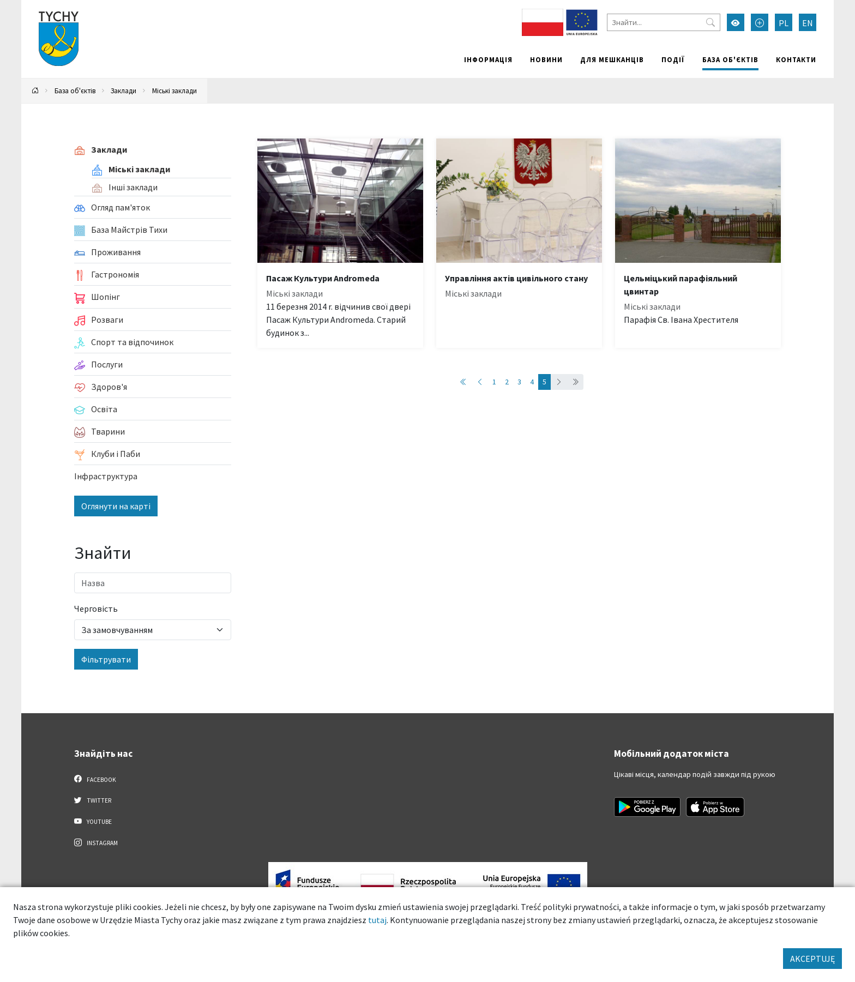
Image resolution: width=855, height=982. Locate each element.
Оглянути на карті (115, 506)
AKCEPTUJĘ (812, 958)
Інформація (488, 59)
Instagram (96, 842)
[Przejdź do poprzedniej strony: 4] (480, 382)
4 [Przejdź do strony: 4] (532, 382)
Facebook (95, 779)
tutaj (377, 919)
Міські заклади (174, 90)
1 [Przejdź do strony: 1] (494, 382)
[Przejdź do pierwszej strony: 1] (463, 382)
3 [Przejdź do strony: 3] (519, 382)
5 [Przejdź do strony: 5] (544, 382)
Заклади (123, 90)
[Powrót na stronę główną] (35, 91)
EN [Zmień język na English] (807, 22)
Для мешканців (612, 59)
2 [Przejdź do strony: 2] (507, 382)
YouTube (93, 821)
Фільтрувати (106, 659)
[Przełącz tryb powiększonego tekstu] (759, 22)
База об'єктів (730, 59)
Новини (546, 59)
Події (673, 59)
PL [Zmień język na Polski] (783, 22)
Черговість (96, 608)
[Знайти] (663, 22)
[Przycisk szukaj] (710, 22)
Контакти (796, 59)
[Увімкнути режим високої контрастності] (735, 22)
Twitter (92, 800)
